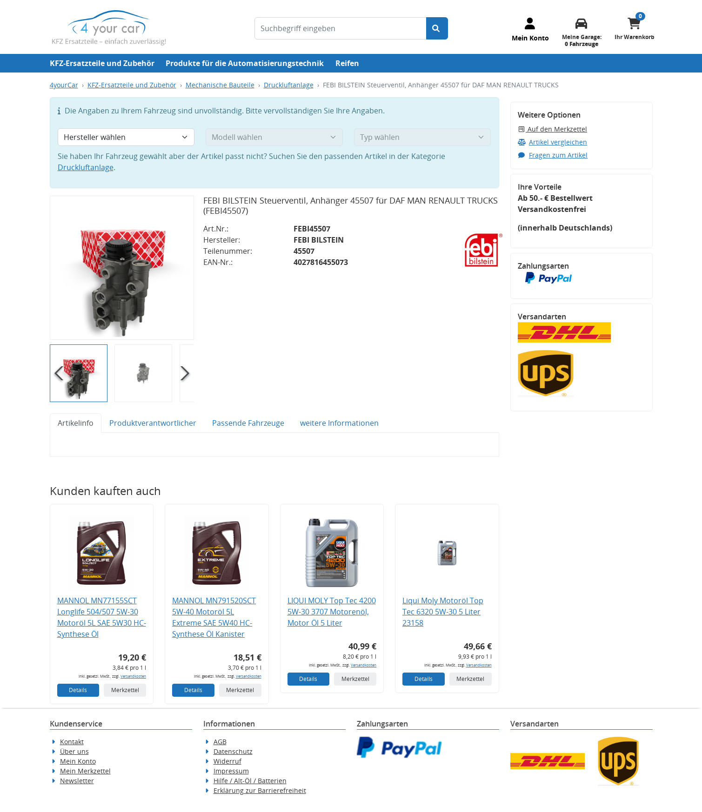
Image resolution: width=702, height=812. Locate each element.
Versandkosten (133, 676)
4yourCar (64, 84)
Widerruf (227, 761)
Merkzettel (125, 690)
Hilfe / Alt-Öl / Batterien (250, 780)
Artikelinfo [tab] (76, 423)
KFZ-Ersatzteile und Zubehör (102, 63)
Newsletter (77, 780)
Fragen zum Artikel (553, 155)
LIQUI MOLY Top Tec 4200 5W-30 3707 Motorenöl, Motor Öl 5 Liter (331, 611)
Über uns (74, 751)
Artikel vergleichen (553, 142)
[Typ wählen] (422, 137)
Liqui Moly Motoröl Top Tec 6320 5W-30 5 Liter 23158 (442, 611)
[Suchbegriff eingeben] (340, 28)
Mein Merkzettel (85, 770)
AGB (220, 741)
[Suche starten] (437, 28)
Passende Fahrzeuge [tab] (248, 423)
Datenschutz (233, 751)
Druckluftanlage (289, 84)
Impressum (231, 770)
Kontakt (72, 741)
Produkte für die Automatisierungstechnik (245, 63)
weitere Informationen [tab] (339, 423)
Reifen (347, 63)
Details (78, 690)
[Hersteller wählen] (126, 137)
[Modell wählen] (274, 137)
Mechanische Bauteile (220, 84)
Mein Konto (78, 761)
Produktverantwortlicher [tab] (152, 423)
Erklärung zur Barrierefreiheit (260, 790)
